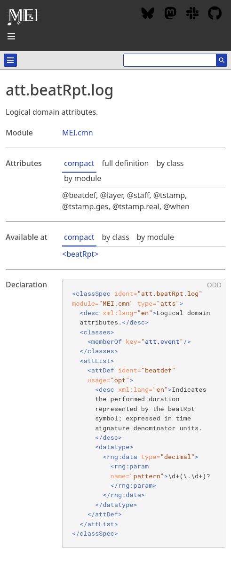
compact (79, 163)
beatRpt (80, 254)
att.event (162, 341)
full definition (125, 163)
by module (82, 178)
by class (169, 163)
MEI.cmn (77, 132)
